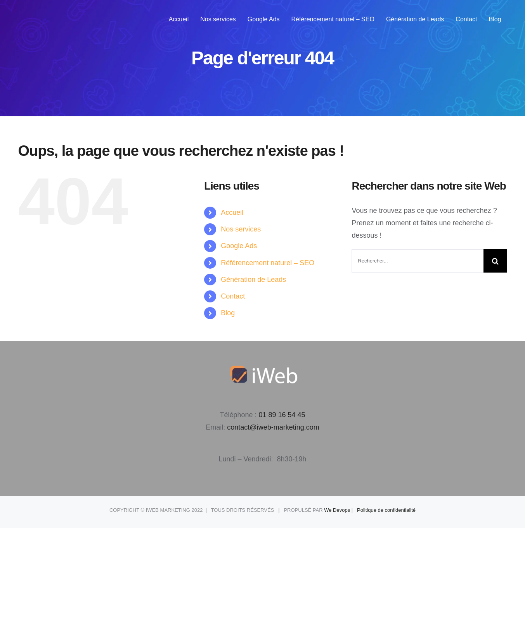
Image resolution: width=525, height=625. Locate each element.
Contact (233, 296)
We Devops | (340, 510)
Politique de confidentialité (386, 510)
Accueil (232, 212)
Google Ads (239, 246)
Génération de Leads (253, 279)
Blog (228, 313)
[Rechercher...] (417, 261)
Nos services (241, 229)
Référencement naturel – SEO (267, 263)
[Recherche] (495, 261)
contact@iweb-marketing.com (273, 427)
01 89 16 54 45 (281, 415)
